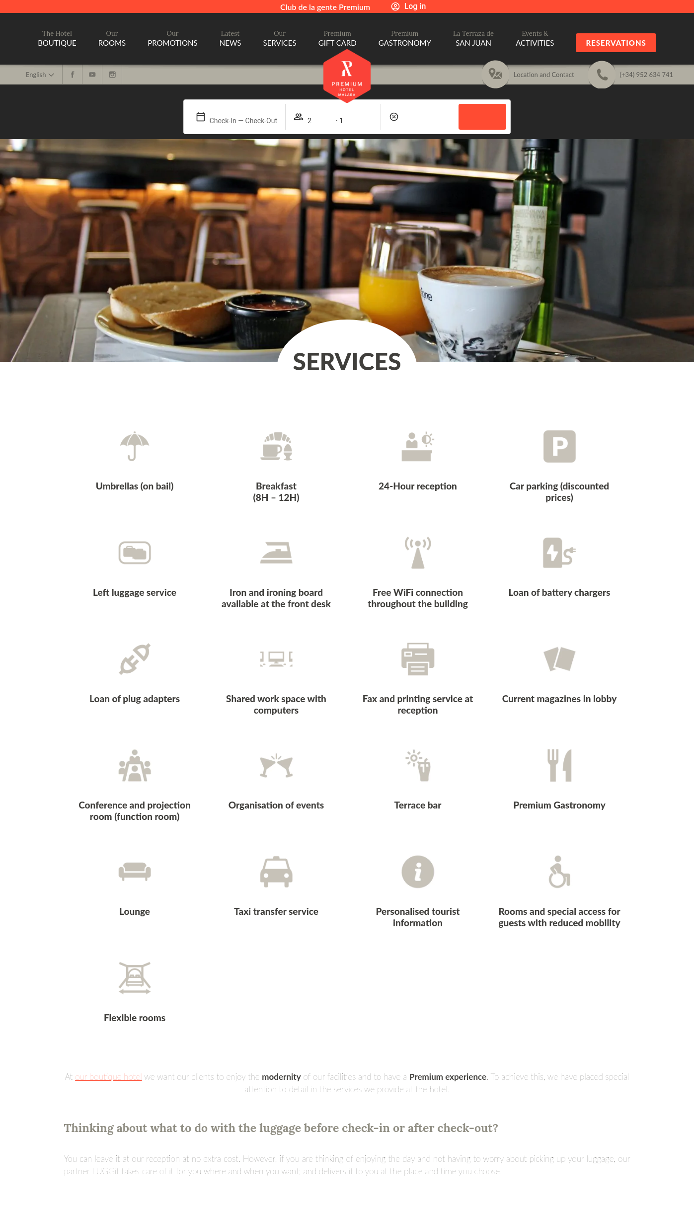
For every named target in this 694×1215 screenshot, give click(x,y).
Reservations (616, 42)
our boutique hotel (108, 1076)
